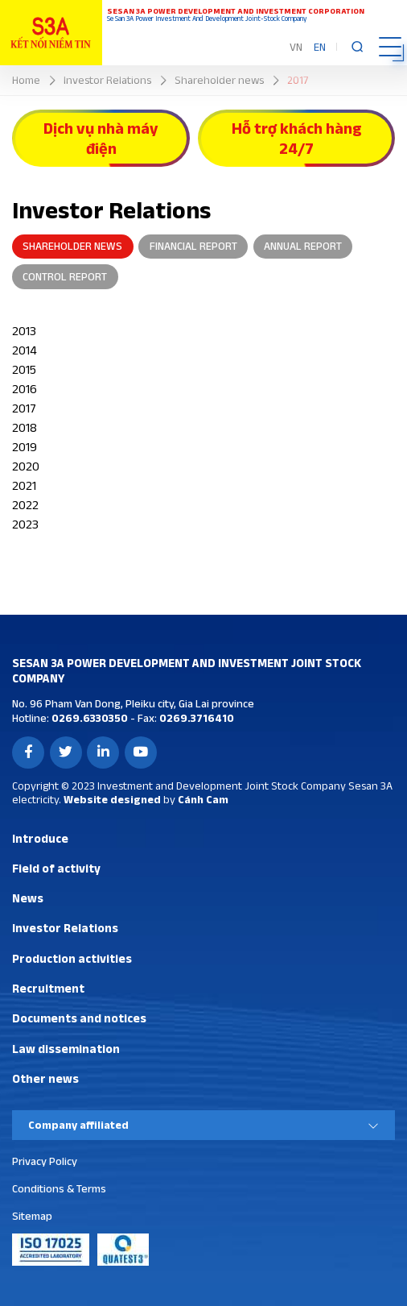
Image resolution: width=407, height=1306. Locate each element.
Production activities (72, 958)
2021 (24, 485)
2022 (25, 505)
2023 (25, 524)
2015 (24, 369)
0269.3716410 (195, 717)
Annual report (303, 245)
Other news (45, 1078)
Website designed (112, 799)
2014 (24, 350)
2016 (24, 389)
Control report (65, 276)
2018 (24, 427)
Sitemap (32, 1215)
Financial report (193, 245)
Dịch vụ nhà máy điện (100, 138)
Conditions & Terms (59, 1188)
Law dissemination (66, 1048)
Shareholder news (72, 245)
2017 (24, 408)
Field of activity (56, 868)
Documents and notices (79, 1018)
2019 (24, 447)
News (27, 898)
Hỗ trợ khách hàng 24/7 (297, 138)
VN (296, 46)
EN (320, 46)
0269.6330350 (88, 717)
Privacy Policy (44, 1161)
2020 (25, 466)
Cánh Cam (203, 799)
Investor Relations (65, 928)
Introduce (40, 838)
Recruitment (48, 988)
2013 (24, 331)
